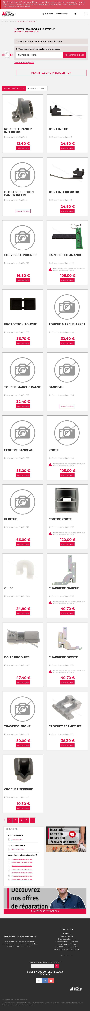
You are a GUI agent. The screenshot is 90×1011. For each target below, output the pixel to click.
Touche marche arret (67, 324)
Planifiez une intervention (51, 72)
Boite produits (16, 657)
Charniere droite (63, 657)
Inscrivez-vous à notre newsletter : (45, 962)
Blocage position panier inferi (19, 194)
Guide (8, 588)
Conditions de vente (23, 1003)
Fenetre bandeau (18, 450)
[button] (3, 55)
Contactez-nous (66, 956)
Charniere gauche (64, 588)
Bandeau (56, 387)
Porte (54, 450)
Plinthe (10, 519)
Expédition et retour (52, 1003)
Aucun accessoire (37, 88)
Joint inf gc (58, 129)
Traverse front (17, 726)
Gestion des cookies (27, 1005)
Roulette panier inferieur (18, 131)
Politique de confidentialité (10, 1005)
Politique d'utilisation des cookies (72, 1003)
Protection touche (20, 324)
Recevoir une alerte (22, 211)
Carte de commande (65, 255)
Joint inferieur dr (64, 192)
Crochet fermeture (65, 726)
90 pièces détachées (14, 88)
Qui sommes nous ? (8, 1003)
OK (57, 966)
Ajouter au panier (23, 148)
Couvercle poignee (20, 255)
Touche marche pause (22, 387)
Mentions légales (37, 1003)
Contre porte (60, 519)
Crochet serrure (18, 789)
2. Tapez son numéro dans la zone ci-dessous (38, 49)
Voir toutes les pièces (24, 63)
